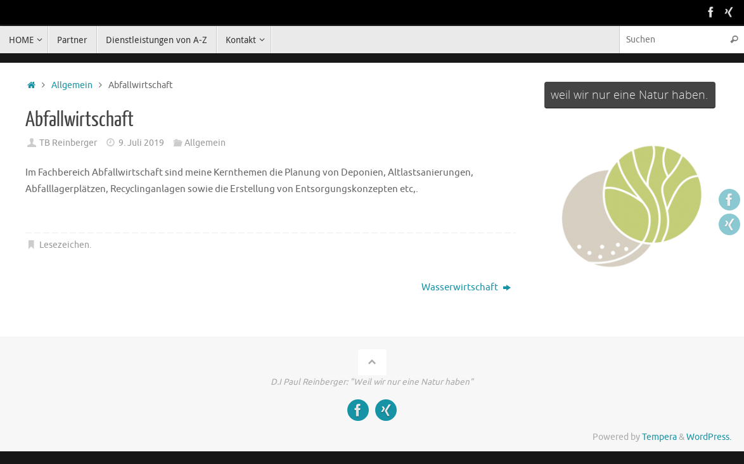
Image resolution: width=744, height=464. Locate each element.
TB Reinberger (68, 143)
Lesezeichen (64, 245)
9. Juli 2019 (141, 143)
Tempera (659, 437)
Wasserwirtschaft (466, 287)
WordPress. (708, 437)
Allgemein (72, 85)
